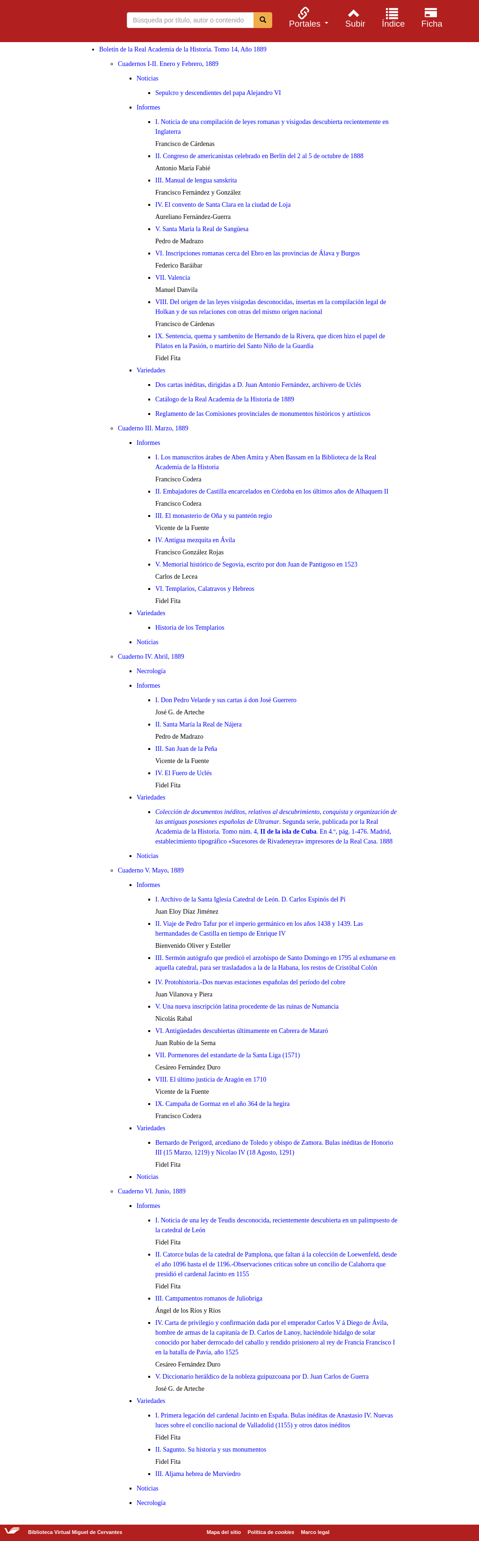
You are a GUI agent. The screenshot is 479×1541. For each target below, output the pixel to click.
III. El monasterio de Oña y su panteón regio (213, 515)
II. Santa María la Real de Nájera (198, 724)
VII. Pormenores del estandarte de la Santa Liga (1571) (227, 1055)
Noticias (148, 78)
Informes (148, 107)
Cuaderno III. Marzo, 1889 (153, 428)
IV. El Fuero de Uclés (183, 773)
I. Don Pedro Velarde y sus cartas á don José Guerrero (226, 700)
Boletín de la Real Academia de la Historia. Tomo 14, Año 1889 (183, 49)
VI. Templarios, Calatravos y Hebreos (204, 588)
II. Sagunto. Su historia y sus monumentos (210, 1449)
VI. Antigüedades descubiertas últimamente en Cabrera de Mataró (241, 1030)
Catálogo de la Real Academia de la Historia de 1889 (224, 399)
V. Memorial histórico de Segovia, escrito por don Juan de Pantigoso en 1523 (256, 564)
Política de (270, 1532)
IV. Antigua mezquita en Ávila (195, 540)
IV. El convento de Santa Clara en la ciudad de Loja (222, 204)
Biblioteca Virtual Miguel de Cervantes (56, 22)
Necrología (151, 671)
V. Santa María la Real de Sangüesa (201, 229)
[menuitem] (307, 17)
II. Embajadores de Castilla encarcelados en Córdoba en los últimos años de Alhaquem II (271, 491)
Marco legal (315, 1532)
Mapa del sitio (224, 1532)
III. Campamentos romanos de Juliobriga (208, 1298)
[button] (307, 17)
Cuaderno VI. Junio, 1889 (152, 1191)
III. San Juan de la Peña (186, 748)
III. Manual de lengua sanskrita (196, 180)
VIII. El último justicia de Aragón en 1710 (210, 1079)
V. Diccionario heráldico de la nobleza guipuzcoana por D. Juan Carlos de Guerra (262, 1376)
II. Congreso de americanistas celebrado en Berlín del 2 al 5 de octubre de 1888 (259, 156)
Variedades (151, 370)
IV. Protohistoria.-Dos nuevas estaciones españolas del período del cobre (250, 982)
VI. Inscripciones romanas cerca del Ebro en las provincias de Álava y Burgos (257, 253)
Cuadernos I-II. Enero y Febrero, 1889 (168, 63)
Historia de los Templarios (190, 627)
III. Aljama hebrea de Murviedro (197, 1473)
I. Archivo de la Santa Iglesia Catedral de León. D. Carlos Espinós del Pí (250, 899)
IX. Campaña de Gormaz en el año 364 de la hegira (222, 1103)
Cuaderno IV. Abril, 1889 (151, 656)
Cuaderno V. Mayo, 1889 (151, 870)
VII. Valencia (172, 277)
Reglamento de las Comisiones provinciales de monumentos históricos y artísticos (262, 413)
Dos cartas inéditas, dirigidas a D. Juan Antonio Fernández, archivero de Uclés (258, 384)
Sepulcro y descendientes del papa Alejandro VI (218, 92)
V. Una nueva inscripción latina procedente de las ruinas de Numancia (247, 1006)
